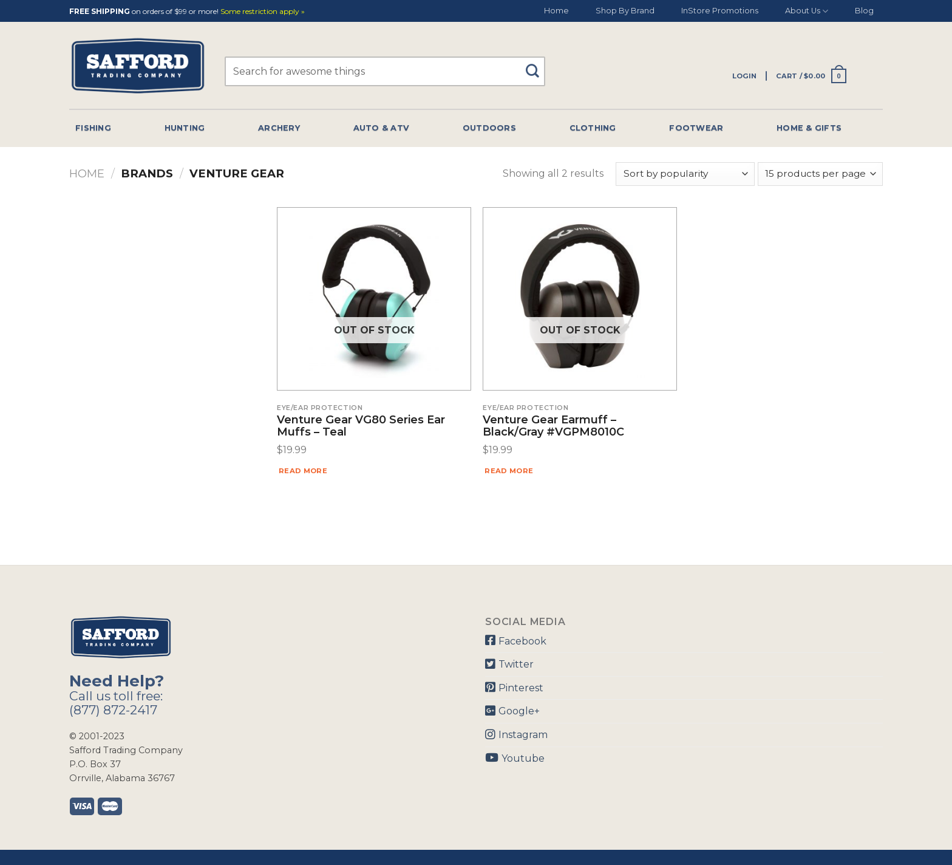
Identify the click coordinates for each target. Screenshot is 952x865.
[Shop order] (685, 174)
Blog (864, 10)
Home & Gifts (809, 127)
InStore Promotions (719, 10)
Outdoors (489, 127)
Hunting (185, 127)
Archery (279, 127)
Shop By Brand (625, 10)
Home (556, 10)
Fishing (93, 127)
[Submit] (537, 65)
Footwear (696, 127)
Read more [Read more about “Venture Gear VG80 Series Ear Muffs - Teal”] (303, 471)
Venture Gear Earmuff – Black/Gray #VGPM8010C (553, 426)
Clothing (593, 127)
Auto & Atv (381, 127)
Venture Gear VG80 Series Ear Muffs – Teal (361, 426)
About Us (806, 11)
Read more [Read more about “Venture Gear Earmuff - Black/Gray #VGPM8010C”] (508, 471)
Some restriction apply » (262, 11)
